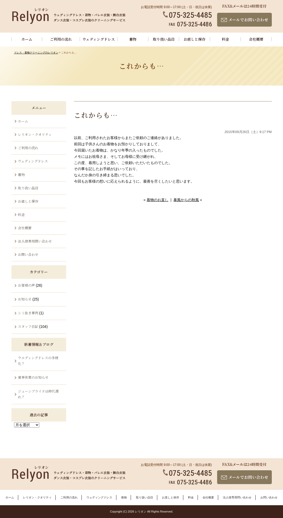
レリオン (140, 511)
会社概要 (256, 39)
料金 (225, 39)
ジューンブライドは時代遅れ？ (38, 394)
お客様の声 (26, 285)
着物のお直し (157, 200)
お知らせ (25, 299)
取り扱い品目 (164, 39)
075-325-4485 (187, 15)
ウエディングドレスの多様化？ (38, 360)
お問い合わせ (28, 254)
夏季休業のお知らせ (33, 377)
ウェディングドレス (99, 39)
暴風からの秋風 (186, 200)
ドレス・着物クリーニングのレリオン (36, 52)
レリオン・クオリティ (35, 134)
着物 (132, 39)
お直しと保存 (194, 39)
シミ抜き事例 (28, 312)
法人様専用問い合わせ (35, 241)
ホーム (26, 39)
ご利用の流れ (61, 39)
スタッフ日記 (28, 326)
